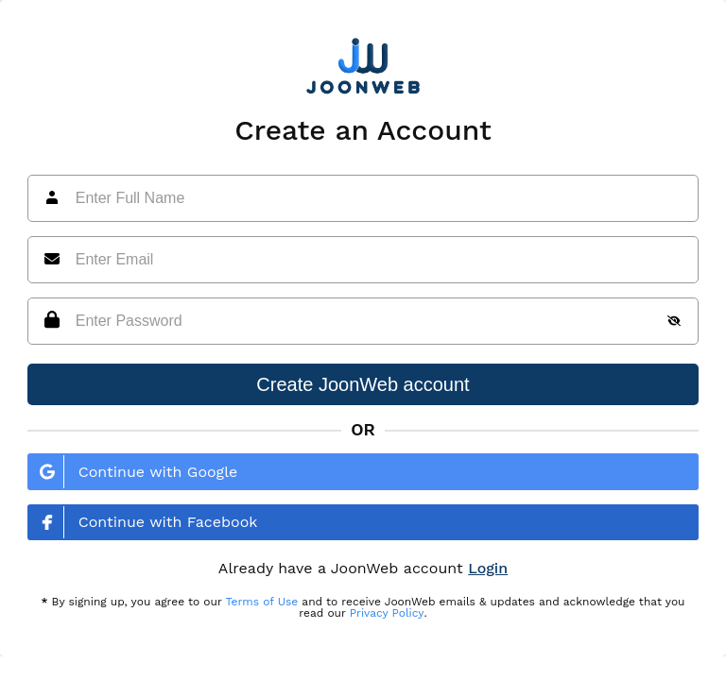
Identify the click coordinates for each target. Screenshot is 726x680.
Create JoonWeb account (362, 384)
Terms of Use (262, 601)
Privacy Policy (387, 613)
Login (488, 568)
